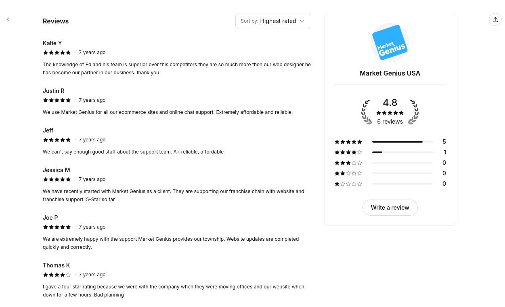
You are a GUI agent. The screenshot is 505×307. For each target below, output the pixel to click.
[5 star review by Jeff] (177, 141)
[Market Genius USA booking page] (8, 19)
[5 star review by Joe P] (177, 232)
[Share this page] (495, 19)
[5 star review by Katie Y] (177, 58)
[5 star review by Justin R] (177, 101)
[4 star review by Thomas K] (177, 280)
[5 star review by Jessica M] (177, 185)
